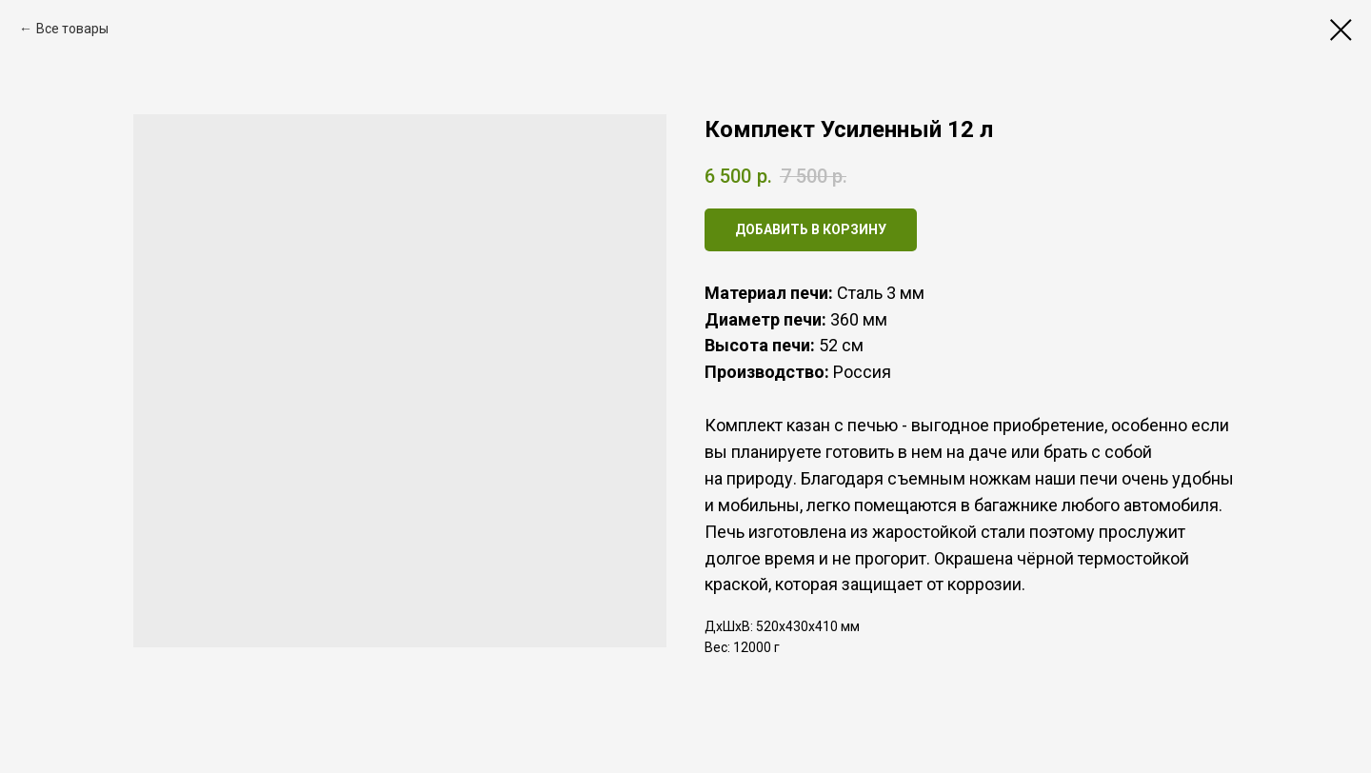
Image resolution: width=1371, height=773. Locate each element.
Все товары (72, 28)
